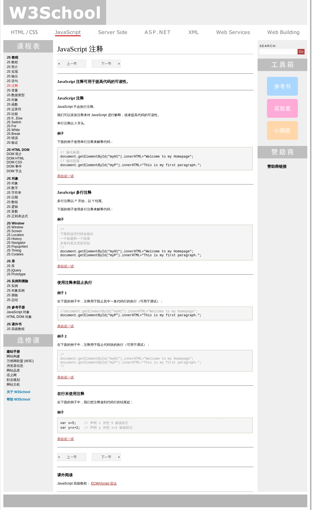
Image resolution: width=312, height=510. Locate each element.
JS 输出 (12, 76)
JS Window (15, 227)
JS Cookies (15, 254)
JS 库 (11, 266)
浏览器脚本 (68, 32)
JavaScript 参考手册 (282, 86)
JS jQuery (14, 270)
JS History (14, 239)
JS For (11, 126)
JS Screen (14, 231)
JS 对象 (12, 100)
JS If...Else (14, 118)
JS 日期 (12, 197)
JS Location (15, 235)
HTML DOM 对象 (19, 317)
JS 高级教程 (16, 329)
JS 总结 (12, 300)
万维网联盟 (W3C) (20, 361)
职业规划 (13, 380)
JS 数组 (12, 202)
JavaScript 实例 (282, 108)
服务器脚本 (113, 32)
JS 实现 (12, 72)
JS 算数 (12, 211)
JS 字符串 (14, 193)
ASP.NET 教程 (157, 32)
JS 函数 (12, 104)
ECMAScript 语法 (104, 483)
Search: (268, 46)
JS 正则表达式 (17, 216)
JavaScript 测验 (282, 130)
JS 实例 (12, 286)
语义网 (12, 375)
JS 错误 (12, 138)
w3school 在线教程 (54, 12)
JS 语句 (12, 81)
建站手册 (282, 32)
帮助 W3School (18, 399)
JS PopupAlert (17, 247)
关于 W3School (18, 392)
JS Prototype (16, 274)
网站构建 (13, 356)
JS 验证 (12, 143)
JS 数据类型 (16, 95)
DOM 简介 (14, 154)
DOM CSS (14, 162)
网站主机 (13, 384)
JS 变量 (12, 90)
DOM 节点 (14, 171)
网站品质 (13, 370)
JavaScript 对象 (18, 312)
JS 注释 (12, 86)
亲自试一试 (65, 176)
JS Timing (14, 250)
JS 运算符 (14, 109)
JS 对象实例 (16, 290)
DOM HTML (15, 158)
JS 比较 (12, 114)
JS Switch (14, 122)
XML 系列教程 (193, 32)
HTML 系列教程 (24, 32)
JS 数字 (12, 188)
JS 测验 (12, 295)
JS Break (13, 134)
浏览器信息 (15, 366)
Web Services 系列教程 (232, 32)
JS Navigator (16, 243)
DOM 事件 (14, 166)
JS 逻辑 (12, 207)
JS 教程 (12, 62)
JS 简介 (12, 67)
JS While (13, 130)
